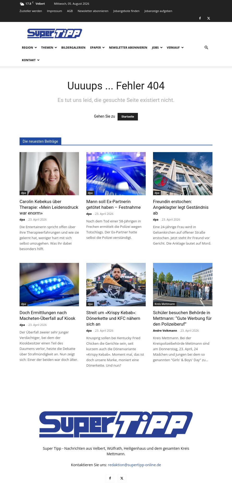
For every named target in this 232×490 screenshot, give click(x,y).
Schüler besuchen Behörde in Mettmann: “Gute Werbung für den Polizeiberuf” (182, 305)
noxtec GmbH (90, 485)
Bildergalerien (73, 47)
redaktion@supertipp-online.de (134, 452)
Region (29, 47)
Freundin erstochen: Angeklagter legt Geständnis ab (181, 194)
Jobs (157, 47)
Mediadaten (135, 485)
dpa (23, 180)
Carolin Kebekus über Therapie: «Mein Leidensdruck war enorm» (49, 194)
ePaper (97, 47)
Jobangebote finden (126, 11)
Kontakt (31, 60)
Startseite (127, 104)
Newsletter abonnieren (93, 11)
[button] (206, 47)
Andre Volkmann (165, 318)
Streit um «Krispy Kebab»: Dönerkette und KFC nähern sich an (113, 305)
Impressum (54, 11)
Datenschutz (158, 485)
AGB (70, 11)
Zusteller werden (31, 11)
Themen (49, 47)
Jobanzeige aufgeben (158, 11)
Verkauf (175, 47)
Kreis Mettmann (165, 291)
